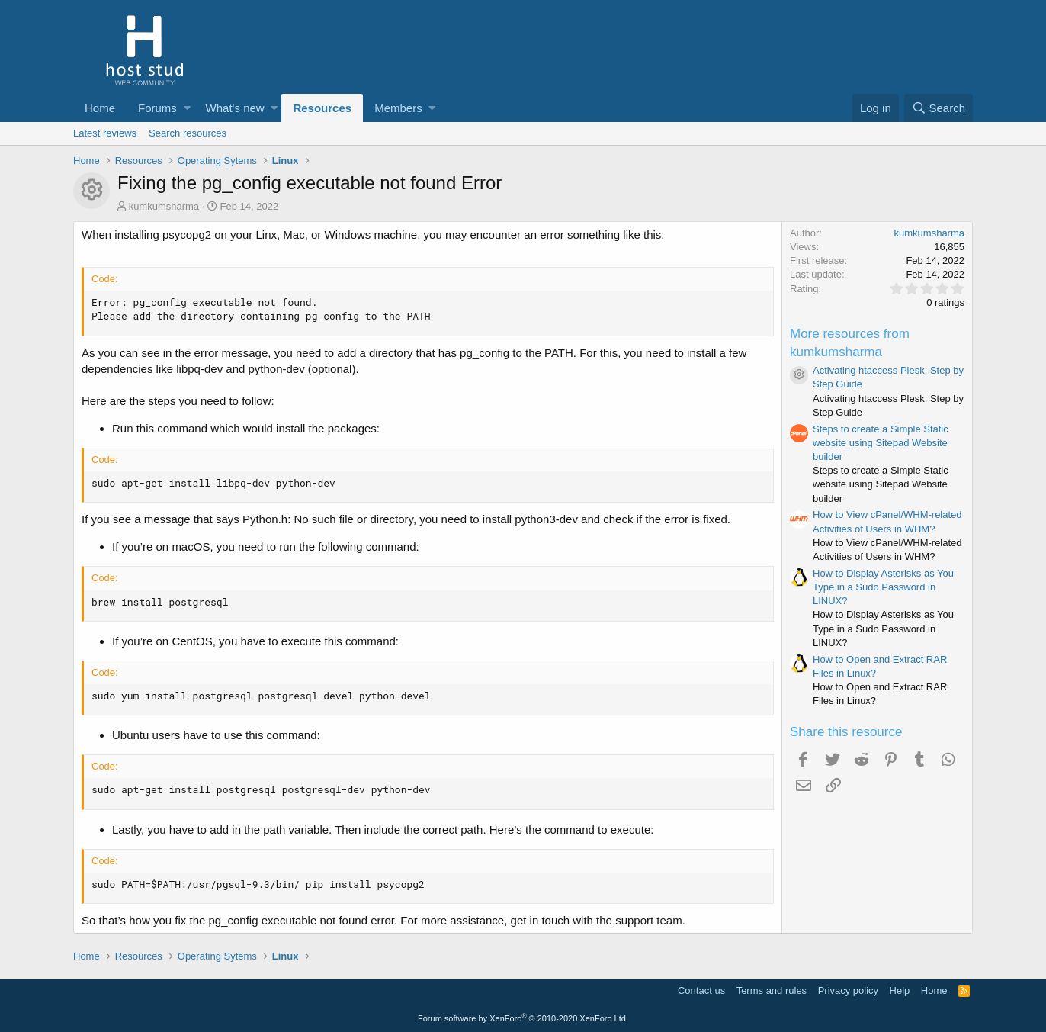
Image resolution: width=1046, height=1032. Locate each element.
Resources (322, 107)
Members (398, 107)
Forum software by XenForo (523, 1018)
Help (900, 990)
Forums (157, 107)
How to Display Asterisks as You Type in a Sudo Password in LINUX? (883, 586)
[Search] (938, 108)
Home (100, 107)
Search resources (187, 133)
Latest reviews (104, 133)
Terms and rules (771, 990)
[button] (187, 108)
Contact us (701, 990)
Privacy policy (848, 990)
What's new (235, 107)
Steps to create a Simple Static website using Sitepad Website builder (880, 442)
